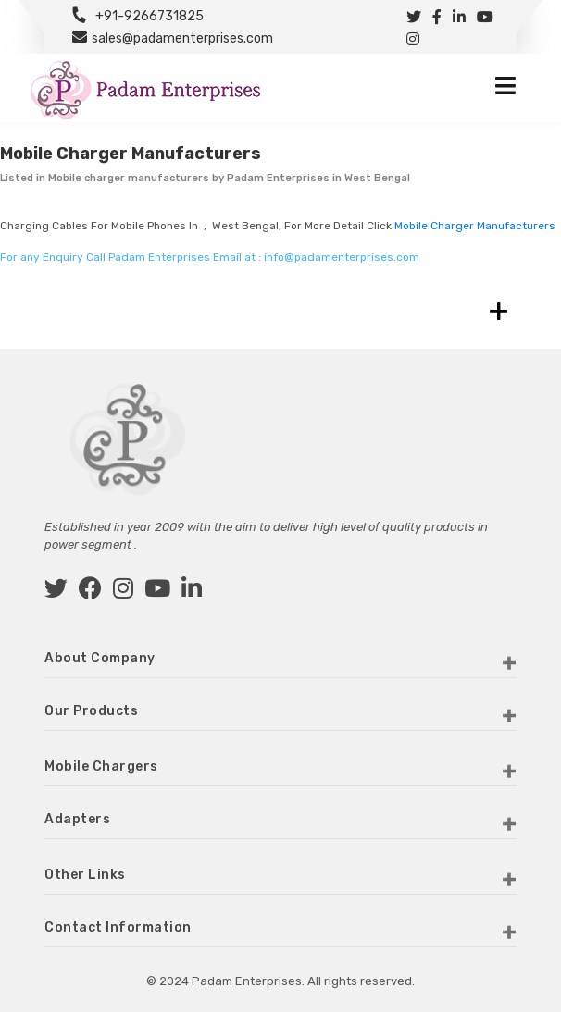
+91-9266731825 (149, 16)
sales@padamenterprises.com (182, 38)
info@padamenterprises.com (341, 257)
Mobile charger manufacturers (474, 225)
